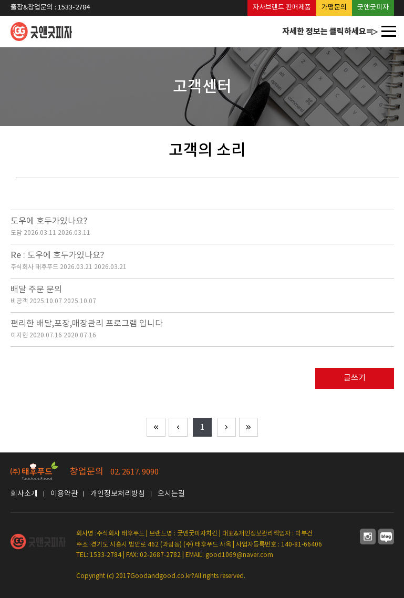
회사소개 (24, 494)
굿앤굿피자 (373, 8)
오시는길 (171, 494)
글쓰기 (355, 378)
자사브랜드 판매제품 (282, 8)
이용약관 (64, 494)
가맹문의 (334, 8)
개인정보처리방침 (117, 494)
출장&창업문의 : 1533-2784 (50, 8)
